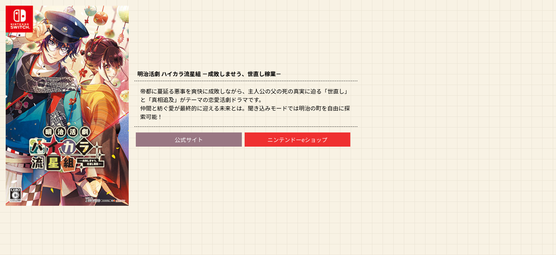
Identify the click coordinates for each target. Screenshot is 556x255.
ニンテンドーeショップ (297, 139)
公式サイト (188, 139)
